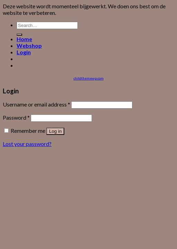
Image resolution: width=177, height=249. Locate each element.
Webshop (29, 45)
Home (24, 39)
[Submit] (19, 35)
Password (16, 117)
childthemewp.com (89, 78)
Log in (55, 131)
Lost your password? (27, 143)
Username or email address (36, 104)
